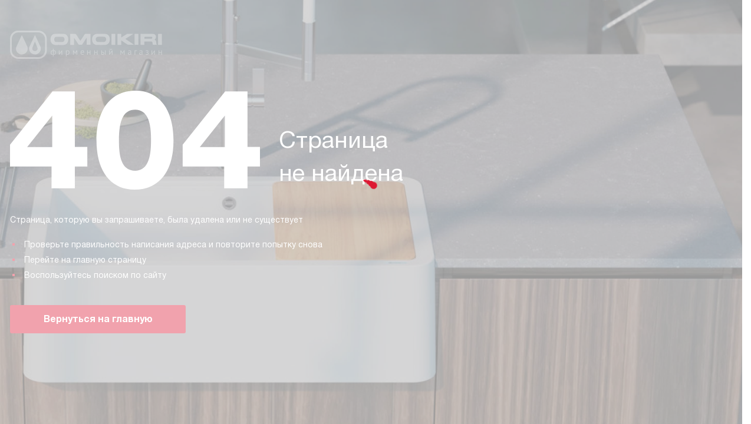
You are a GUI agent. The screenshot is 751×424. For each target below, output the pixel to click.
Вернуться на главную (98, 319)
